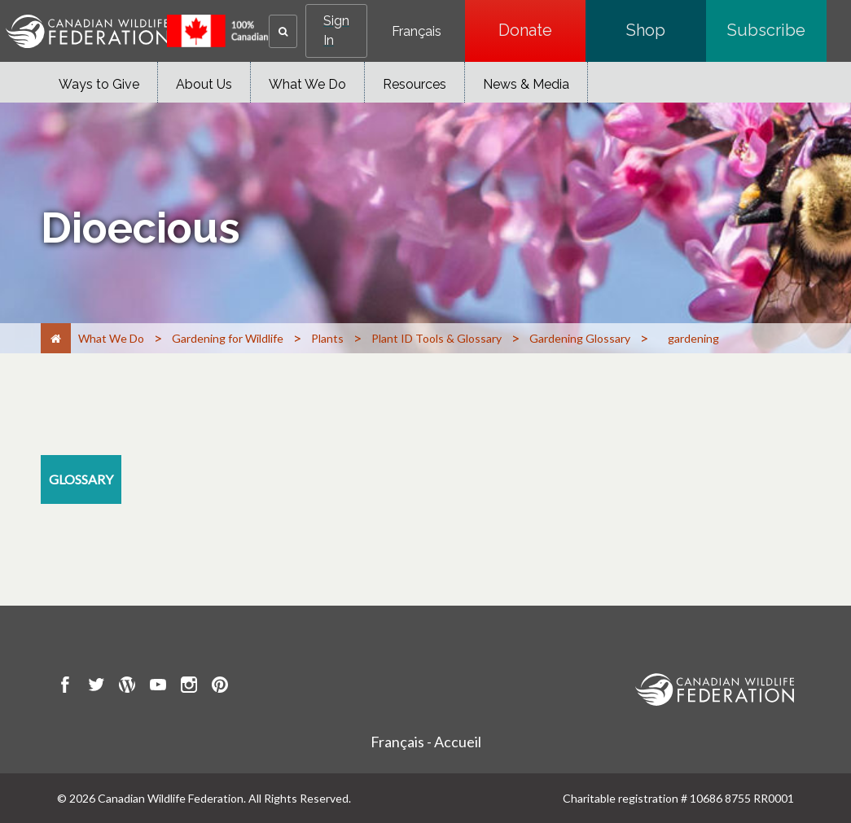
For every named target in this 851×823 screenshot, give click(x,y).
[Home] (56, 338)
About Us (204, 84)
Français (416, 31)
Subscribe (777, 30)
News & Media (526, 84)
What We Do (307, 84)
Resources (414, 84)
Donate (542, 30)
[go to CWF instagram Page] (189, 687)
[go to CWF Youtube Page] (158, 687)
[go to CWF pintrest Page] (220, 687)
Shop (666, 30)
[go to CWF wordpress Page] (127, 687)
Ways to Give (99, 84)
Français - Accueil (426, 742)
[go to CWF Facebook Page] (65, 687)
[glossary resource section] (81, 479)
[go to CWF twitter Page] (96, 687)
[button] (283, 31)
